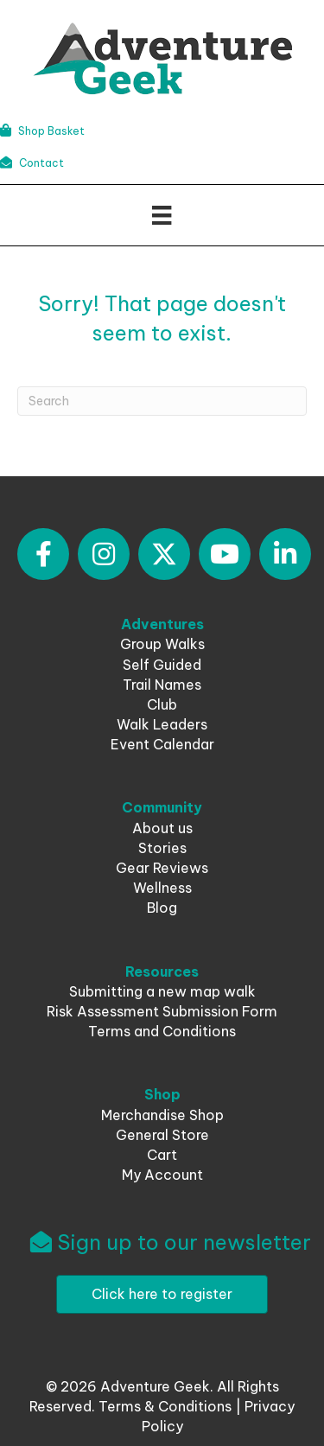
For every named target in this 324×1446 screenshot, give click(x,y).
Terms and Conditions (162, 1031)
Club (162, 704)
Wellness (162, 887)
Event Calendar (162, 744)
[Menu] (161, 215)
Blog (162, 907)
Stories (162, 848)
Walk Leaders (162, 724)
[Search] (162, 401)
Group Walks (162, 644)
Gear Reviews (162, 867)
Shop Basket (42, 130)
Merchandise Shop (162, 1115)
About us (162, 828)
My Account (162, 1174)
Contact (32, 162)
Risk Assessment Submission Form (162, 1011)
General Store (162, 1134)
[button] (43, 554)
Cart (162, 1154)
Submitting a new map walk (162, 991)
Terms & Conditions (165, 1406)
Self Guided (162, 664)
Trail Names (162, 684)
